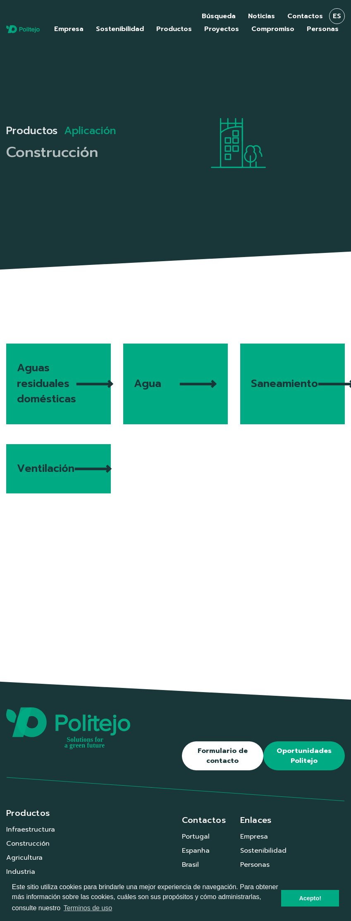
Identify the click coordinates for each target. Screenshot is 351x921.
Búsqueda (219, 16)
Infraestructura (30, 829)
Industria (20, 872)
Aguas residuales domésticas (64, 383)
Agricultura (24, 858)
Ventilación (64, 468)
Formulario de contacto (223, 756)
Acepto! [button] (310, 898)
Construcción (28, 844)
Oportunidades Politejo (304, 756)
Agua (175, 384)
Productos (31, 131)
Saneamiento (298, 384)
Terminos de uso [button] (88, 907)
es (337, 16)
